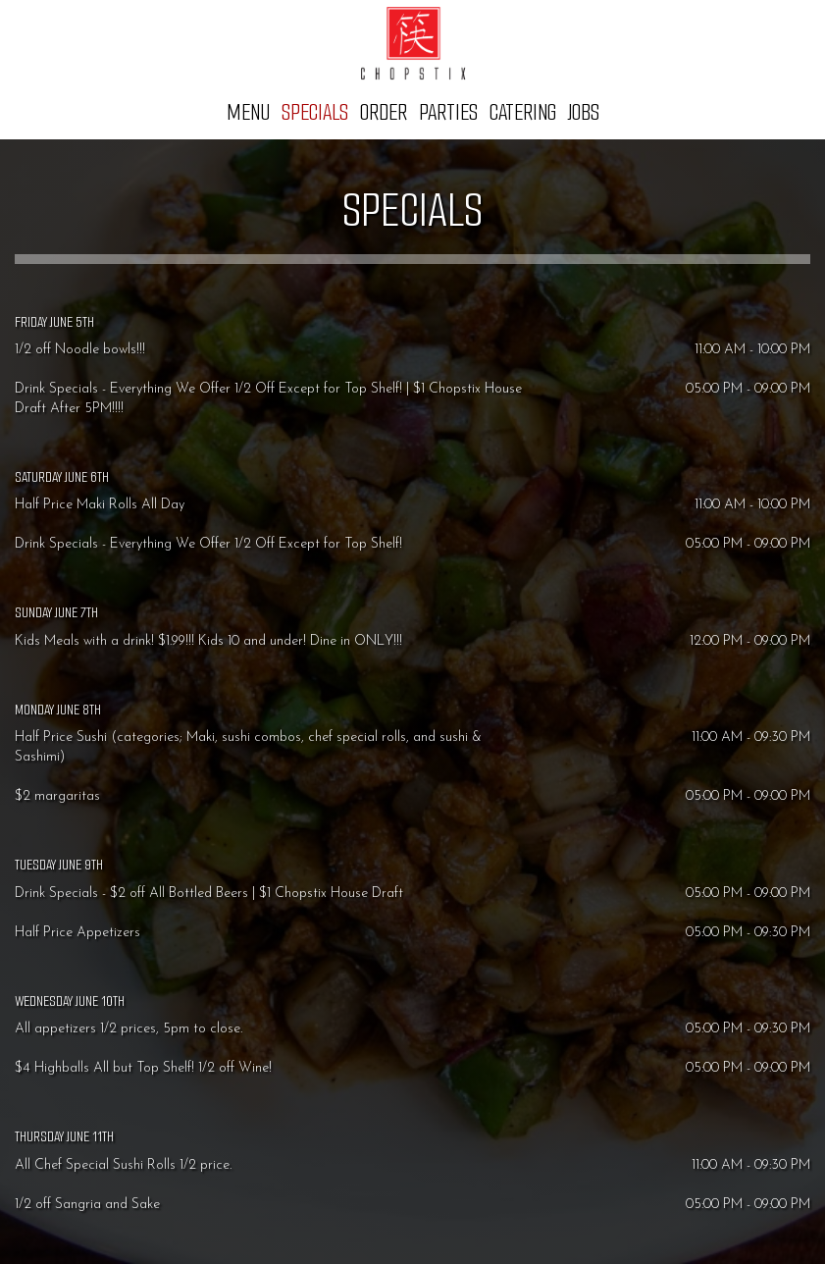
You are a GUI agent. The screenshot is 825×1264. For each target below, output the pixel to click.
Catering (523, 113)
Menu (248, 113)
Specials (315, 113)
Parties (448, 113)
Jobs (583, 113)
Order (383, 113)
